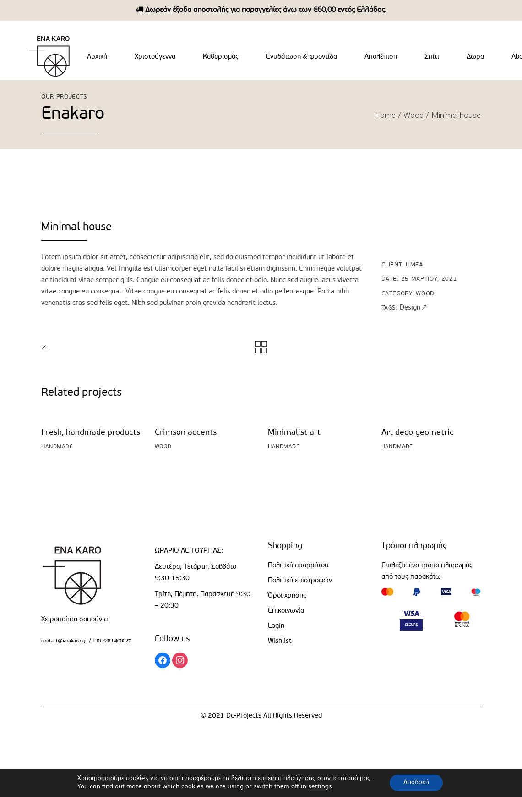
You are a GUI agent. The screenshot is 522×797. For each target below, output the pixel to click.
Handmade (57, 446)
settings (320, 786)
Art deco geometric (417, 432)
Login (276, 626)
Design (410, 307)
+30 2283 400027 (111, 641)
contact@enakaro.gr (64, 641)
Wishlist (280, 641)
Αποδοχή (416, 782)
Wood (425, 294)
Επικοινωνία (286, 611)
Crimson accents (186, 432)
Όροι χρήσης (287, 595)
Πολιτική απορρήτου (298, 565)
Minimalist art (294, 432)
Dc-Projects (243, 716)
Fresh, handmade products (90, 432)
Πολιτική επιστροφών (300, 580)
